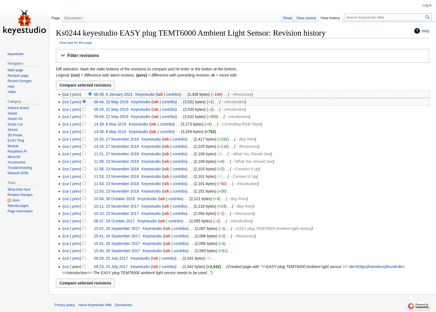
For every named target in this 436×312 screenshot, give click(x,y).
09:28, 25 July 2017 (111, 258)
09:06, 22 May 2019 (111, 116)
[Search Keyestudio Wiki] (388, 17)
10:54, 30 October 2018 (114, 198)
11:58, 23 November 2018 (116, 169)
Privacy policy (64, 305)
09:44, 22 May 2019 (111, 102)
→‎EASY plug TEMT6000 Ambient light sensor (271, 228)
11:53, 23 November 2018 (116, 176)
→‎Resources (240, 94)
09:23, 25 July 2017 (111, 266)
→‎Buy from (245, 139)
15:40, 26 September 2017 (117, 251)
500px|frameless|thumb (376, 266)
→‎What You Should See (250, 154)
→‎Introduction (233, 102)
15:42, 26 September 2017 (117, 228)
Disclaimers (123, 305)
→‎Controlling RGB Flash (239, 124)
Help (425, 31)
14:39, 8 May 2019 (110, 124)
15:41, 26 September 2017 (117, 236)
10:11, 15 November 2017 (116, 206)
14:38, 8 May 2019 (110, 131)
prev (76, 94)
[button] (243, 55)
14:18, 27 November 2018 (116, 146)
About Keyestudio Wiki (95, 305)
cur (66, 102)
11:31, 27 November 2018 (116, 154)
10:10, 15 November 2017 (116, 213)
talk (160, 94)
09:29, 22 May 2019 (111, 109)
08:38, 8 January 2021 (113, 94)
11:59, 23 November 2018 (116, 161)
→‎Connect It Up (245, 169)
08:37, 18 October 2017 (114, 221)
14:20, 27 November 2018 (116, 139)
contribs (173, 94)
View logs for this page (75, 42)
